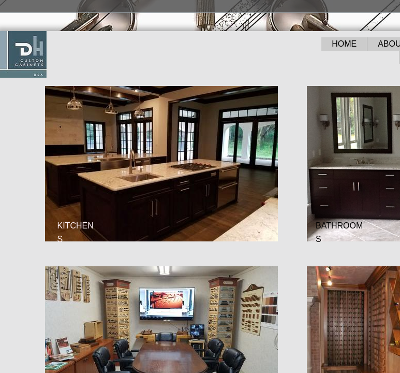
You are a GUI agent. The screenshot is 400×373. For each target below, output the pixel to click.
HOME (344, 43)
